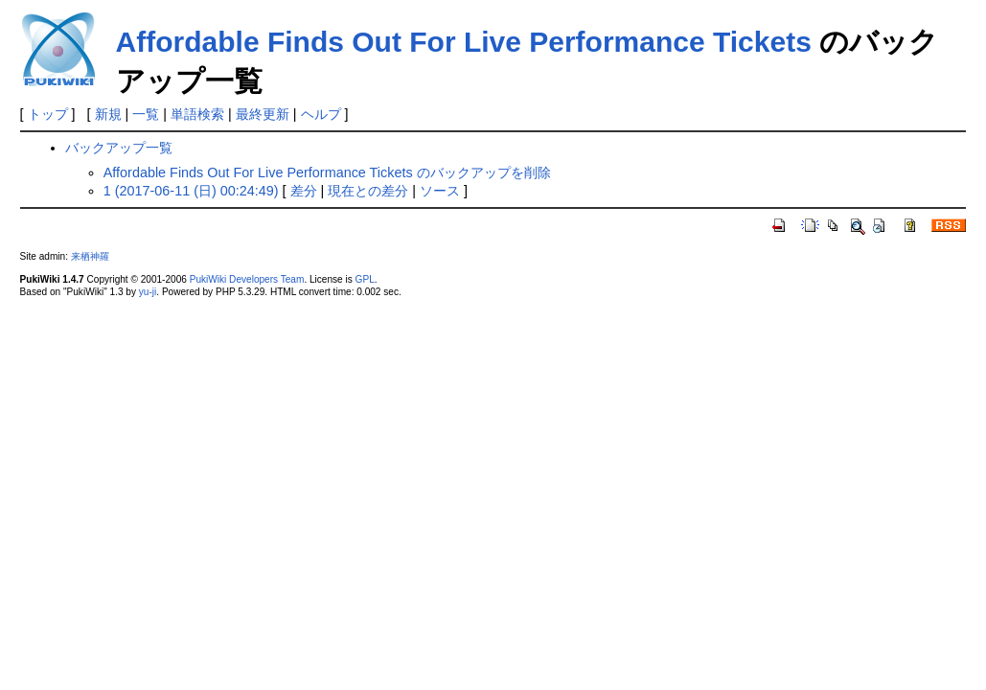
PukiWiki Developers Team (247, 279)
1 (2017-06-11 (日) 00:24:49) (191, 190)
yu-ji (147, 292)
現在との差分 (368, 190)
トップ (48, 114)
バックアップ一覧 (118, 147)
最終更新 (262, 114)
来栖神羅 (90, 256)
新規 (108, 114)
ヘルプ (321, 114)
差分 (303, 190)
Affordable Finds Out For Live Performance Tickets (464, 42)
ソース (440, 190)
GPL (365, 279)
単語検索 (197, 114)
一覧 (145, 114)
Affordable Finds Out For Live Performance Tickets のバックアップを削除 (327, 172)
